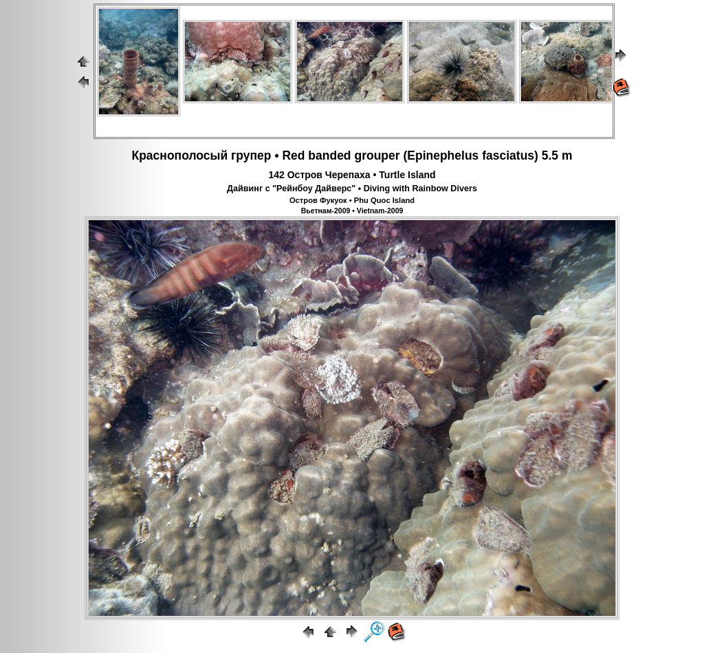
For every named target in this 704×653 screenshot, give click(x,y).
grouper (376, 155)
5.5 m (557, 155)
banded (329, 155)
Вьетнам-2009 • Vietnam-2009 (352, 210)
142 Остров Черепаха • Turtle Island (351, 174)
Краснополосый (179, 155)
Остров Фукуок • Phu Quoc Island (352, 200)
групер (251, 155)
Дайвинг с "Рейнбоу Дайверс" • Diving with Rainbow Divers (352, 188)
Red (293, 155)
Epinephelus (442, 155)
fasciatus (508, 155)
